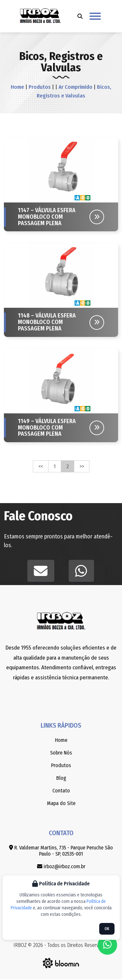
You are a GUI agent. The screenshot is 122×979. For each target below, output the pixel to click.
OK (106, 929)
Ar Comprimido (74, 87)
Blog (61, 778)
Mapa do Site (61, 803)
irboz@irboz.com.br (61, 866)
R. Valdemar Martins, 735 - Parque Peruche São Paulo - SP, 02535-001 (61, 851)
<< (40, 466)
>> (81, 466)
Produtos (39, 87)
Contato (61, 791)
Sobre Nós (61, 753)
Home (17, 87)
